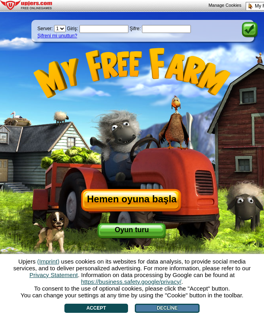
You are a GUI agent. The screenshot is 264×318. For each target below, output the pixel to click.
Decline (167, 308)
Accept (96, 308)
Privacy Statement (53, 274)
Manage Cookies (224, 5)
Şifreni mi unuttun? (57, 36)
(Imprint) (48, 261)
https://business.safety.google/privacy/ (131, 281)
